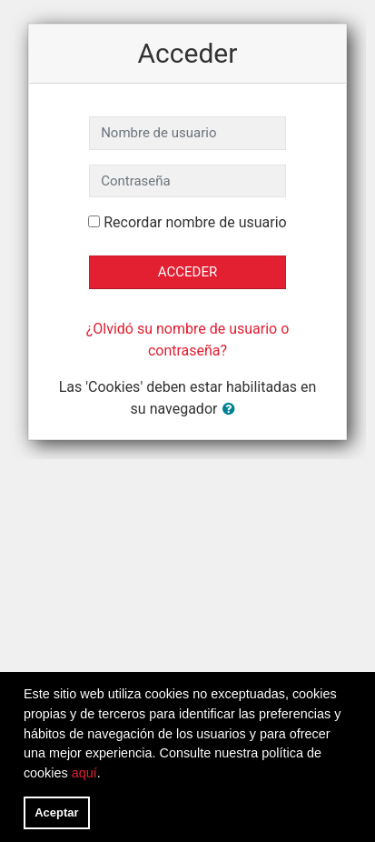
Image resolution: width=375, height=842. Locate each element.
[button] (232, 409)
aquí (84, 773)
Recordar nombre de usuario (195, 222)
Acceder (187, 272)
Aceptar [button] (56, 812)
